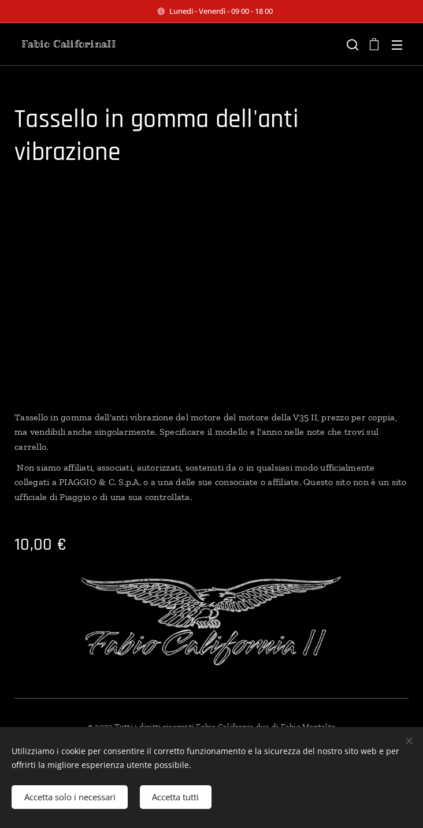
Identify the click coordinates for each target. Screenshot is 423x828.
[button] (351, 44)
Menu (397, 45)
